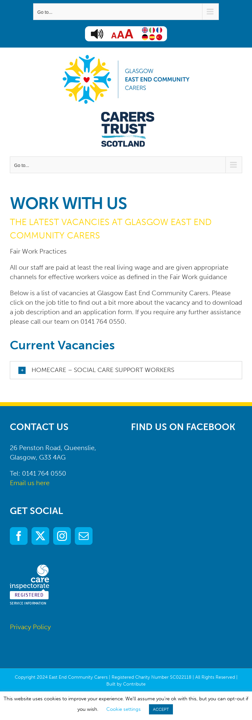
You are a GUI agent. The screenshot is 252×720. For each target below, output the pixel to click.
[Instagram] (62, 536)
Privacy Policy (30, 627)
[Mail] (84, 536)
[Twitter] (40, 536)
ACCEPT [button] (161, 709)
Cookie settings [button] (123, 709)
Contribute (134, 684)
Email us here (30, 483)
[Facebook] (19, 536)
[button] (126, 370)
